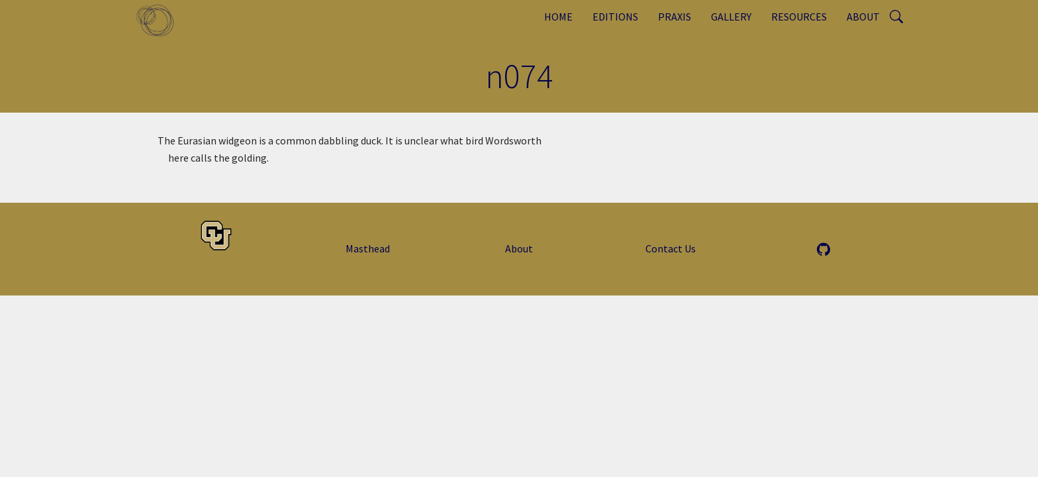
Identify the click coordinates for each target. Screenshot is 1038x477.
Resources (799, 16)
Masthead (368, 248)
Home (558, 16)
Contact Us (670, 248)
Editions (615, 16)
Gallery (731, 16)
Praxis (674, 16)
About (863, 16)
